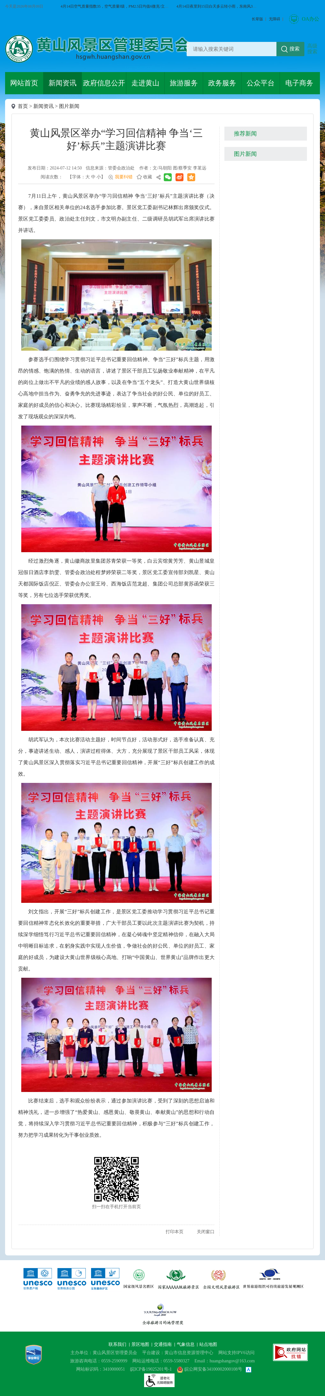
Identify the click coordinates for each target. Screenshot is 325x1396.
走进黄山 (145, 83)
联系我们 (118, 1344)
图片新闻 (69, 106)
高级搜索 (312, 48)
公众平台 (261, 83)
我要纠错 (124, 177)
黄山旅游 (314, 132)
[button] (257, 19)
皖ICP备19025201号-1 (151, 1369)
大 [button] (87, 177)
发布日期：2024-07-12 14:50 (55, 168)
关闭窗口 (206, 1231)
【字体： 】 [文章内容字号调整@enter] (86, 177)
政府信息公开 (104, 83)
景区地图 (140, 1344)
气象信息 (186, 1344)
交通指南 (163, 1344)
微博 (314, 110)
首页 (23, 106)
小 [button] (98, 177)
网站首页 (24, 83)
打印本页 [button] (174, 1231)
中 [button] (93, 177)
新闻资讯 (62, 83)
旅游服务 (184, 83)
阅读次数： (52, 177)
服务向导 (314, 154)
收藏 (147, 177)
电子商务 (299, 83)
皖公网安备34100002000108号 (209, 1369)
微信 (314, 88)
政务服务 (222, 83)
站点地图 (208, 1344)
